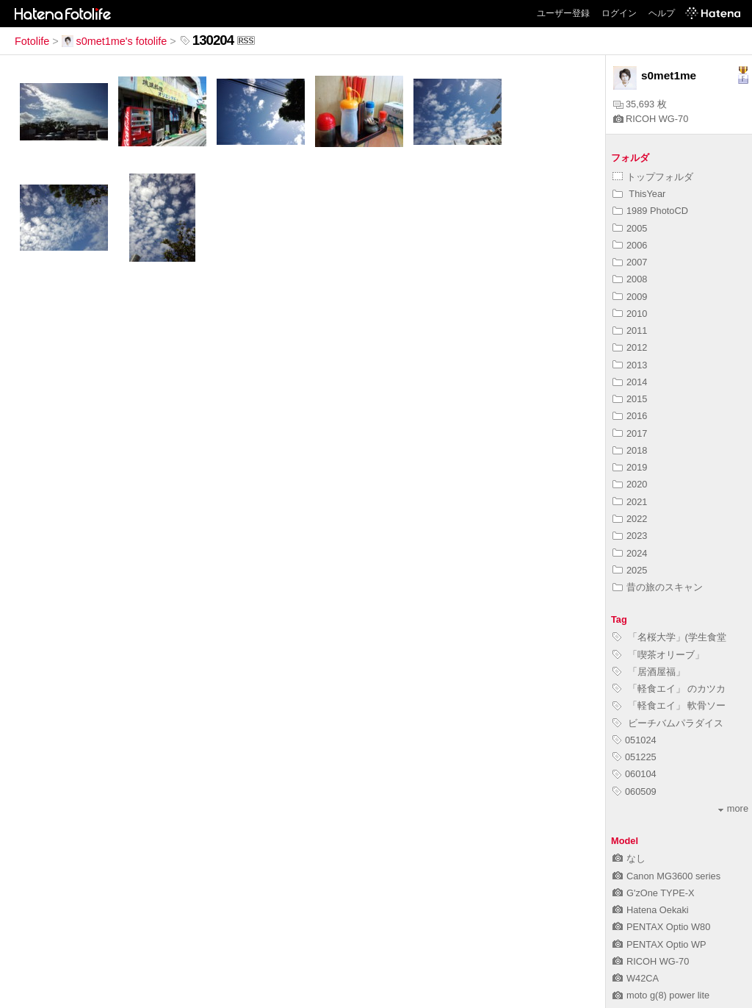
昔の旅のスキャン (657, 587)
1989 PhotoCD (650, 210)
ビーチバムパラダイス (667, 723)
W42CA (635, 978)
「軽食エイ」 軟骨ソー (669, 705)
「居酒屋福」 (648, 671)
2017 (629, 433)
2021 (629, 501)
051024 (634, 740)
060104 (634, 773)
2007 (629, 262)
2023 (629, 535)
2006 (629, 245)
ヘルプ (661, 13)
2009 (629, 296)
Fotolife (32, 41)
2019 (629, 467)
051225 (634, 756)
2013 (629, 365)
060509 (634, 791)
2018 (629, 450)
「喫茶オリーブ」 (658, 654)
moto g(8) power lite (660, 995)
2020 (629, 484)
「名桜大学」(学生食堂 (669, 637)
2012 (629, 347)
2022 (629, 518)
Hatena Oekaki (650, 909)
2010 (629, 313)
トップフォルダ (652, 176)
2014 (629, 381)
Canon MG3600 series (666, 876)
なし (629, 858)
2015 (629, 398)
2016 (629, 415)
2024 (629, 553)
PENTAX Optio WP (659, 944)
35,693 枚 (640, 104)
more (733, 808)
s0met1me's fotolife (114, 41)
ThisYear (638, 193)
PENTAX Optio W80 (661, 926)
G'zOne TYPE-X (653, 892)
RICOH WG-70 (650, 118)
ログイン (619, 13)
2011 (629, 330)
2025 (629, 570)
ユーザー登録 (563, 13)
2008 (629, 279)
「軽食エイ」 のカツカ (669, 688)
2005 (629, 228)
